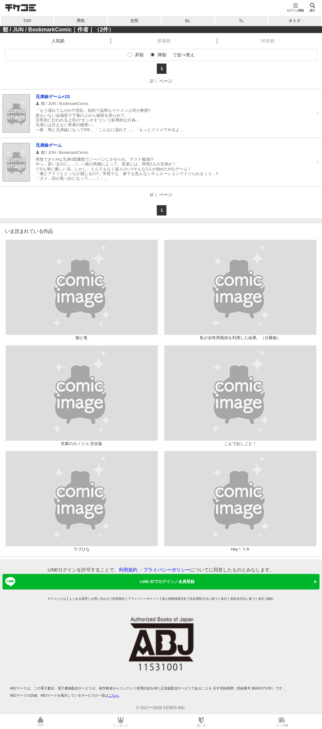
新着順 (164, 40)
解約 (270, 598)
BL (187, 20)
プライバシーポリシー (166, 569)
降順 (162, 54)
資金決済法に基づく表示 (247, 598)
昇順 (139, 54)
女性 (134, 20)
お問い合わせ (100, 598)
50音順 (268, 40)
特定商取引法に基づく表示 (208, 598)
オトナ (295, 20)
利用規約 (128, 569)
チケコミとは (56, 598)
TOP (27, 20)
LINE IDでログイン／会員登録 (99, 582)
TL (241, 20)
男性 (81, 20)
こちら (113, 695)
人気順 (58, 40)
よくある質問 (78, 598)
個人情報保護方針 (174, 598)
